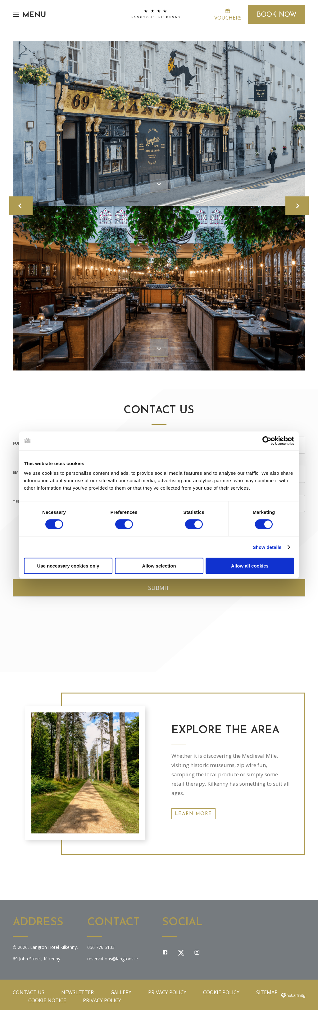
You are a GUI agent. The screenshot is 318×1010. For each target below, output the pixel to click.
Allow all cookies (250, 565)
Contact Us (28, 992)
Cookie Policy (221, 992)
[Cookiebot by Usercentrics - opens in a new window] (267, 440)
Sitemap (267, 992)
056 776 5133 (101, 947)
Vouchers (228, 14)
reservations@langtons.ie (112, 959)
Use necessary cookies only (68, 565)
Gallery (121, 992)
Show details (267, 547)
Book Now (277, 15)
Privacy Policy (167, 992)
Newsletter (77, 992)
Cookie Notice (47, 1000)
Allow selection (159, 565)
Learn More (193, 814)
